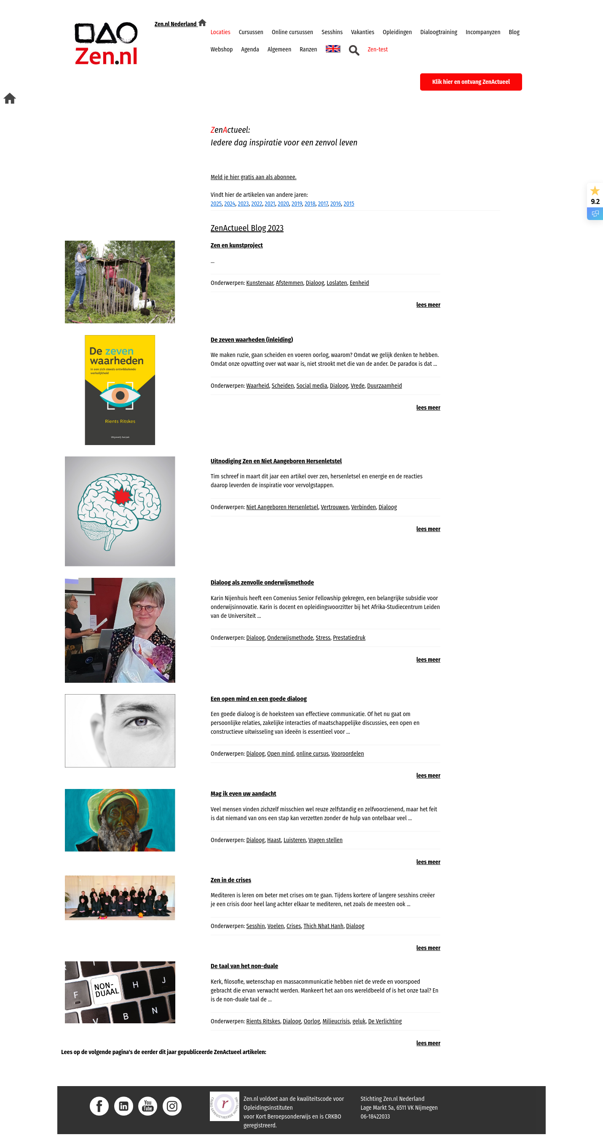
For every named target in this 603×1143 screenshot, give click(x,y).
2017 (323, 203)
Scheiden (283, 385)
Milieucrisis (336, 1021)
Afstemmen (289, 283)
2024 (229, 203)
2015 (349, 203)
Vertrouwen (334, 507)
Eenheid (359, 283)
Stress (323, 637)
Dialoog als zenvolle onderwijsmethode (262, 582)
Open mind (280, 753)
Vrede (357, 385)
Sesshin (256, 926)
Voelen (276, 926)
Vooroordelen (347, 753)
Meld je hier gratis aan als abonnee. (253, 177)
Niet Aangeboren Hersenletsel (283, 507)
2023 (243, 203)
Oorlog (312, 1021)
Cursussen (251, 32)
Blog (514, 32)
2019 (297, 203)
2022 (256, 203)
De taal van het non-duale (244, 966)
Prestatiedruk (349, 637)
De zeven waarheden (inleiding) (252, 339)
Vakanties (362, 32)
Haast (274, 840)
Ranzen (308, 49)
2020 (283, 203)
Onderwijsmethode (290, 637)
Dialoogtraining (439, 32)
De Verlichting (385, 1021)
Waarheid (258, 385)
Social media (312, 385)
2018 (310, 203)
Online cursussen (292, 32)
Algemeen (279, 49)
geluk (359, 1021)
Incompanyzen (483, 32)
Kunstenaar (260, 283)
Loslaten (337, 283)
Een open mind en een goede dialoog (259, 699)
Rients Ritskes (263, 1021)
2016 (335, 203)
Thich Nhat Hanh (323, 926)
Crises (294, 926)
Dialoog (315, 283)
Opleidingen (397, 32)
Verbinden (363, 507)
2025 (216, 203)
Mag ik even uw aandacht (243, 793)
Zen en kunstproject (237, 245)
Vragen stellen (325, 840)
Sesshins (332, 32)
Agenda (250, 49)
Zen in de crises (231, 880)
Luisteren (295, 840)
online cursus (312, 753)
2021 (270, 203)
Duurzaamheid (384, 385)
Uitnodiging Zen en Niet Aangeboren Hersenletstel (276, 461)
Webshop (222, 49)
